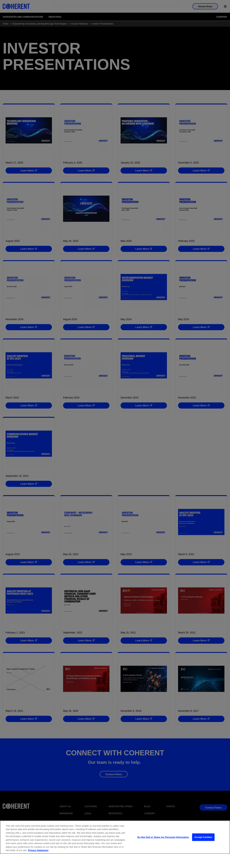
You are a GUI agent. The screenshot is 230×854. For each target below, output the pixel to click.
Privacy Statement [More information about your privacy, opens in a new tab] (38, 852)
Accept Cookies (203, 839)
